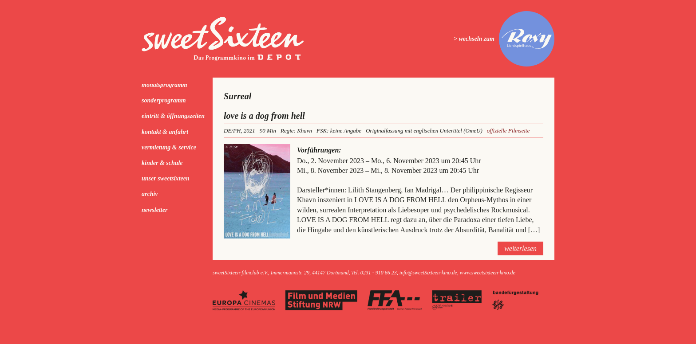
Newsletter (154, 210)
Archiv (150, 194)
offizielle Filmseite (508, 130)
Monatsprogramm (164, 85)
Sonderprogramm (164, 100)
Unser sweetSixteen (166, 178)
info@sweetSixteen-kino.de (428, 273)
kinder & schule (162, 163)
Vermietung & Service (169, 147)
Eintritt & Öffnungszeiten (173, 116)
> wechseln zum (474, 38)
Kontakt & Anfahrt (165, 132)
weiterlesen (520, 248)
